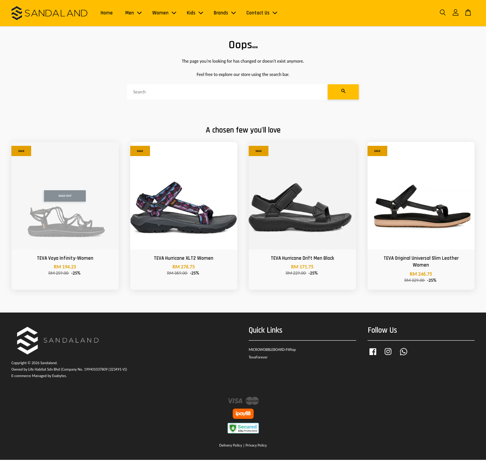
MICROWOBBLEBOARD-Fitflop (272, 350)
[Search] (227, 93)
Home (107, 14)
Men (133, 14)
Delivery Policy (230, 446)
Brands (225, 14)
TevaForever (258, 358)
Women (164, 14)
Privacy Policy (256, 446)
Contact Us (261, 14)
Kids (195, 14)
